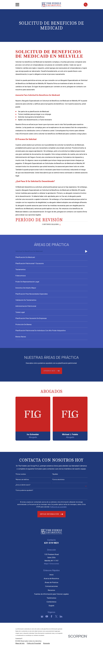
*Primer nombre (20, 474)
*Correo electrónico (58, 480)
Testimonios (51, 598)
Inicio (51, 575)
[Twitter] (56, 617)
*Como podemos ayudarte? (24, 491)
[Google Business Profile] (42, 617)
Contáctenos (51, 602)
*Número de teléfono (22, 480)
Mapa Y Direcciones (51, 564)
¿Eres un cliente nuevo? (22, 485)
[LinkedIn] (61, 617)
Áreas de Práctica (51, 583)
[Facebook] (51, 617)
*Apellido (55, 474)
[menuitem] (51, 252)
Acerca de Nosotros (51, 579)
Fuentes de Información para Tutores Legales (51, 594)
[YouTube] (47, 617)
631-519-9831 (51, 543)
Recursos (51, 591)
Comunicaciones (51, 587)
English (51, 606)
